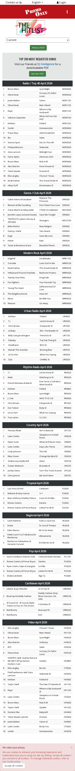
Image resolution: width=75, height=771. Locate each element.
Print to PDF (38, 47)
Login (62, 2)
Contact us (14, 2)
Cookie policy (13, 761)
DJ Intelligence (45, 64)
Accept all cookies (14, 765)
